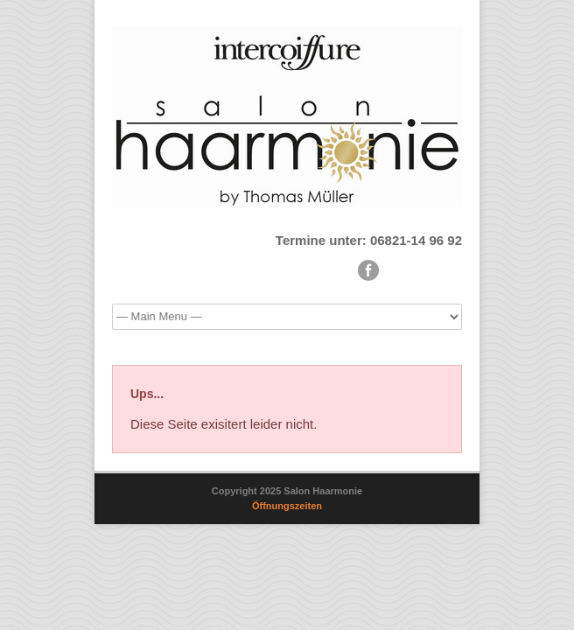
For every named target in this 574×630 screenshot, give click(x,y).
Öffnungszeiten (287, 505)
